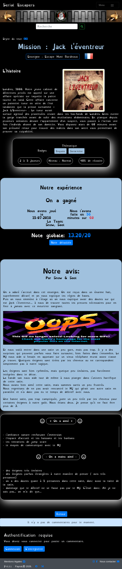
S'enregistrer (34, 548)
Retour (61, 514)
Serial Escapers (19, 4)
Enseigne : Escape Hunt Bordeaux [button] (53, 56)
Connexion (12, 548)
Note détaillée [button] (61, 242)
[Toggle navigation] (107, 5)
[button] (88, 55)
